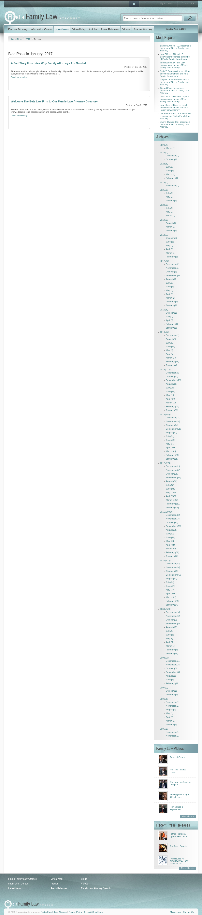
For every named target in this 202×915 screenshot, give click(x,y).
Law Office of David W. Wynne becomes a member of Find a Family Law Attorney (174, 99)
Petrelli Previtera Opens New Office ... (180, 835)
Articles (54, 883)
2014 (165, 369)
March (170, 148)
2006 (164, 699)
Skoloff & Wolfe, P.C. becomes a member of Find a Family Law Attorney (175, 48)
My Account (166, 3)
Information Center (18, 883)
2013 (165, 414)
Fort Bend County (178, 846)
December (172, 155)
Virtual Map (57, 879)
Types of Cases (177, 757)
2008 (164, 658)
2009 (165, 609)
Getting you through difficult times (179, 795)
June (170, 170)
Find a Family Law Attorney (22, 879)
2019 (164, 220)
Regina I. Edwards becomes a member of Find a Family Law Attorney (174, 82)
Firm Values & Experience (176, 808)
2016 (164, 309)
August (171, 223)
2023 (164, 182)
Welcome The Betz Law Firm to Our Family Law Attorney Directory (54, 101)
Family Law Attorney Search (95, 888)
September (173, 275)
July (169, 167)
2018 (164, 235)
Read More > (187, 868)
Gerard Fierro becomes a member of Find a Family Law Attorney (174, 90)
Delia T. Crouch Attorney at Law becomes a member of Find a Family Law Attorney (175, 73)
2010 (165, 560)
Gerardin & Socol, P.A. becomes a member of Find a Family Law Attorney (175, 116)
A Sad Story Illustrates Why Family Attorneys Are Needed (48, 63)
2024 (164, 164)
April (170, 249)
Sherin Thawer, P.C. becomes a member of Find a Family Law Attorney (175, 124)
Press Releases (59, 888)
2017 (28, 39)
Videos (84, 883)
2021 (164, 190)
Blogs (84, 879)
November (172, 185)
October (171, 159)
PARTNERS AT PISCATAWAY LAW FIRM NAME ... (179, 861)
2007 (164, 687)
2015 (164, 332)
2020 (164, 205)
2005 (164, 729)
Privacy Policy (75, 912)
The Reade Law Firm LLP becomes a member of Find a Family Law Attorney (174, 65)
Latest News (17, 39)
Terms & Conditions (93, 912)
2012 (165, 463)
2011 (166, 512)
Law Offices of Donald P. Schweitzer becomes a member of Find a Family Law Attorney (175, 56)
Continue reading (19, 77)
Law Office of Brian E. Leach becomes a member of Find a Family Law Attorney (174, 107)
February (172, 178)
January (171, 200)
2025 (164, 152)
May (169, 197)
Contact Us (188, 3)
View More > (188, 816)
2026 (164, 145)
